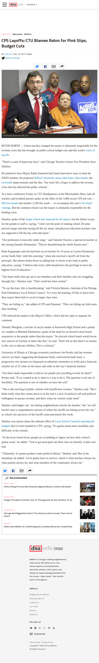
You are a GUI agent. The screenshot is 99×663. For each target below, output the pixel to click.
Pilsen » (7, 523)
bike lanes (68, 177)
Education (18, 34)
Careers (33, 610)
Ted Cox (8, 54)
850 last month (10, 203)
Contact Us (34, 602)
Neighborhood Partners (39, 594)
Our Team (34, 606)
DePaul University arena (47, 177)
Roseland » (9, 483)
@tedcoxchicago (13, 58)
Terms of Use (35, 642)
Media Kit (33, 614)
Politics (27, 34)
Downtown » (10, 510)
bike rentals (81, 177)
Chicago (6, 34)
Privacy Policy (47, 642)
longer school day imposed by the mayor (47, 219)
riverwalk (7, 182)
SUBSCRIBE (37, 634)
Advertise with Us (37, 598)
